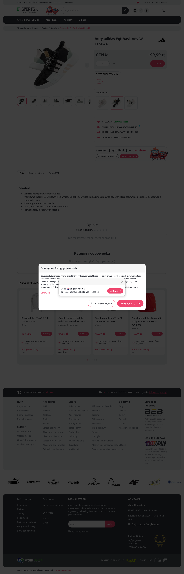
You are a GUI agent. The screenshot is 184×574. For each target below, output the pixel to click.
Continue (115, 291)
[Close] (122, 281)
